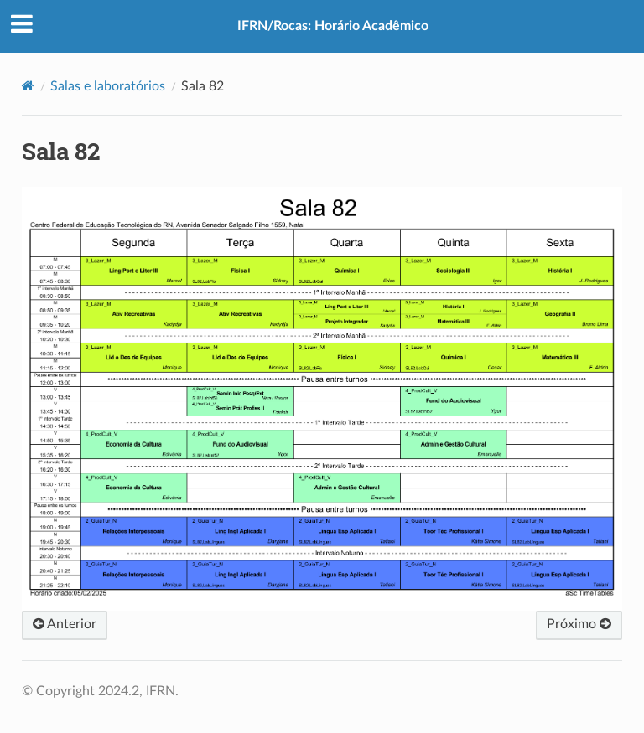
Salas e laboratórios (107, 86)
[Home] (28, 86)
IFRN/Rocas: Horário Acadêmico (332, 26)
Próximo (579, 624)
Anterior (64, 624)
